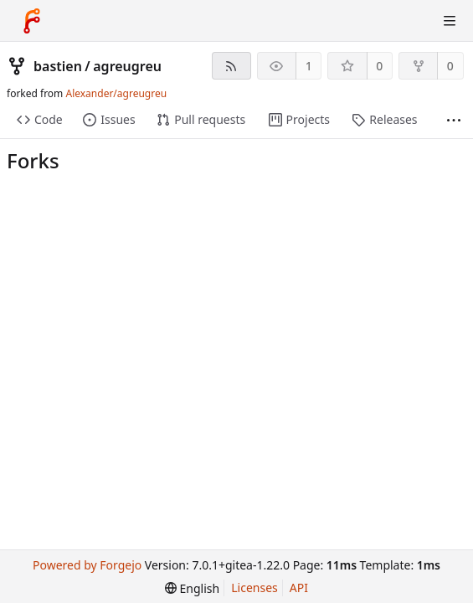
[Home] (31, 21)
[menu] (192, 588)
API (299, 587)
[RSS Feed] (231, 66)
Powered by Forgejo (87, 565)
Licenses (254, 587)
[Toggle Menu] (449, 21)
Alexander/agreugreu (116, 93)
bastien (57, 66)
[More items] (453, 120)
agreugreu (127, 66)
